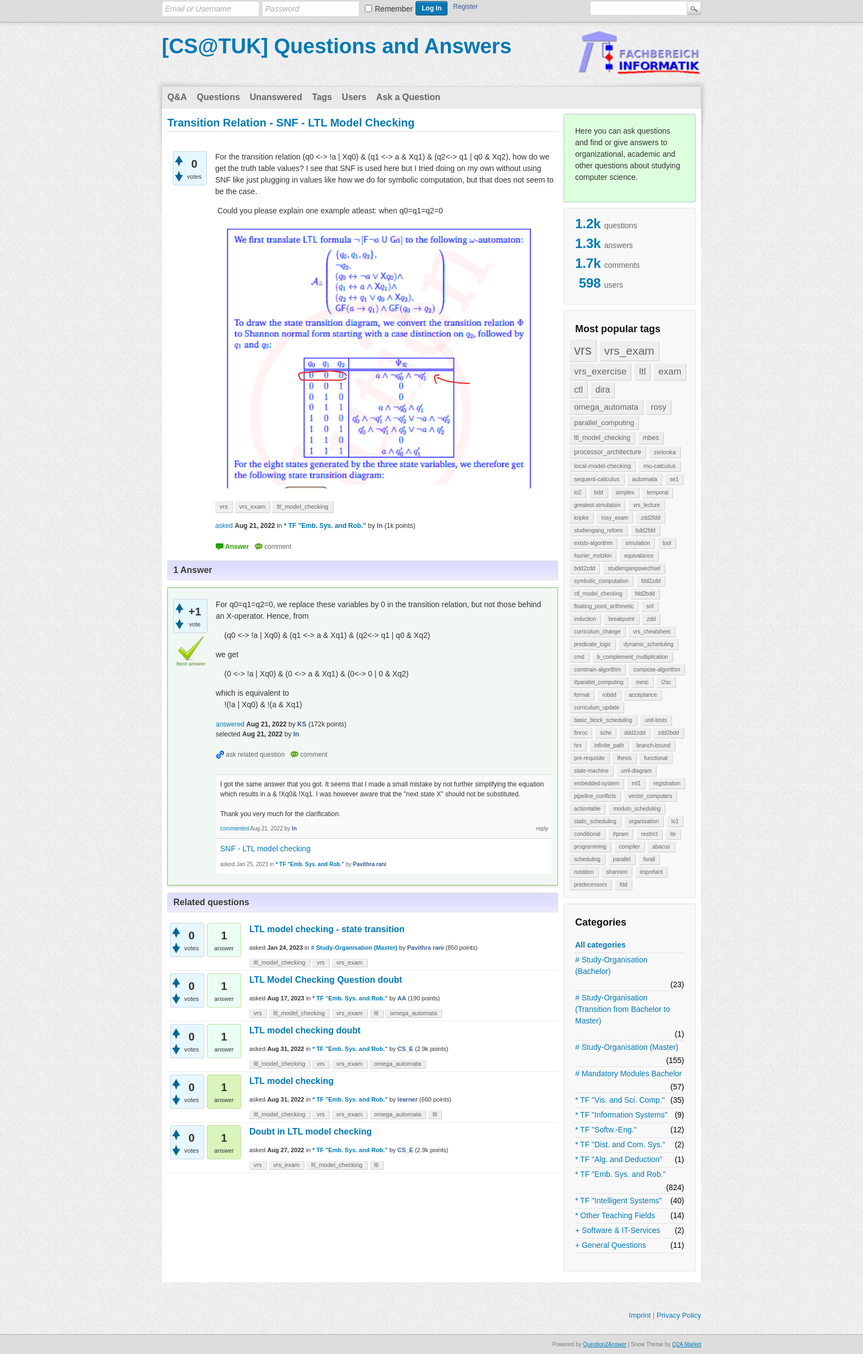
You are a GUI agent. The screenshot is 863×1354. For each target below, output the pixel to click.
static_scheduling (595, 821)
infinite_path (609, 745)
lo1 (675, 821)
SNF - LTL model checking (265, 848)
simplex (625, 492)
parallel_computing (604, 423)
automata (644, 479)
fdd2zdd (651, 581)
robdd (609, 695)
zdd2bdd (668, 733)
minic (642, 682)
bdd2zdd (584, 568)
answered (230, 724)
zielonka (665, 452)
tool (667, 543)
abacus (661, 847)
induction (585, 619)
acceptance (643, 695)
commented (234, 828)
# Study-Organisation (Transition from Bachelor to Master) (622, 1009)
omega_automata (606, 406)
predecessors (590, 885)
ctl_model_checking (598, 594)
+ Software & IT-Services (617, 1230)
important (651, 872)
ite (673, 834)
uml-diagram (636, 771)
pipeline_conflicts (595, 796)
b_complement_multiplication (632, 657)
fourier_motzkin (592, 556)
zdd (651, 619)
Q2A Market (686, 1344)
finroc (580, 733)
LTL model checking (291, 1081)
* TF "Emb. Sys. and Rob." (620, 1174)
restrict (649, 834)
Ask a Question (408, 97)
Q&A (177, 97)
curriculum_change (597, 632)
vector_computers (650, 796)
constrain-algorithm (597, 670)
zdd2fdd (650, 518)
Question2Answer (604, 1344)
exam (669, 371)
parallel (622, 859)
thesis (624, 758)
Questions (218, 97)
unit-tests (655, 720)
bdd (598, 492)
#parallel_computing (599, 682)
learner (407, 1099)
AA (401, 998)
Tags (322, 97)
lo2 (577, 492)
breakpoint (622, 619)
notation (584, 872)
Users (354, 97)
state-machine (591, 771)
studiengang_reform (598, 530)
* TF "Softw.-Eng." (606, 1129)
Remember (394, 9)
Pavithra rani (425, 947)
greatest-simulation (597, 505)
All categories (600, 944)
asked (224, 526)
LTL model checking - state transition (327, 929)
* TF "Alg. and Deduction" (618, 1159)
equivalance (638, 556)
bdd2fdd (646, 530)
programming (590, 847)
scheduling (587, 859)
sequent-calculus (597, 479)
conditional (587, 834)
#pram (621, 834)
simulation (637, 543)
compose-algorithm (656, 670)
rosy (659, 406)
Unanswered (276, 97)
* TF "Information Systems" (621, 1114)
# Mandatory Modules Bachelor (628, 1073)
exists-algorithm (593, 543)
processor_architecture (607, 452)
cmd (579, 657)
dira (603, 389)
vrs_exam (629, 350)
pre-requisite (589, 758)
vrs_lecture (646, 505)
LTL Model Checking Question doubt (325, 979)
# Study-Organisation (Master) (627, 1047)
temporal (657, 492)
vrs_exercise (600, 371)
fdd (623, 885)
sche (605, 733)
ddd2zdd (634, 733)
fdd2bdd (645, 594)
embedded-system (596, 783)
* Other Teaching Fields (615, 1215)
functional (656, 758)
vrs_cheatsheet (651, 632)
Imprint (640, 1315)
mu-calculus (659, 466)
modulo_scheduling (636, 809)
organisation (644, 821)
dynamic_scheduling (649, 644)
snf (649, 606)
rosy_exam (614, 518)
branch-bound (653, 745)
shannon (616, 872)
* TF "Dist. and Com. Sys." (620, 1144)
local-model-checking (602, 466)
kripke (581, 518)
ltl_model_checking (602, 438)
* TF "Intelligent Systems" (618, 1200)
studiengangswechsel (634, 568)
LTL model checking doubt (305, 1030)
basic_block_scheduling (603, 720)
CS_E (405, 1048)
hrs (578, 745)
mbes (651, 438)
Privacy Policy (679, 1315)
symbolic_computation (601, 581)
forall (649, 859)
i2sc (666, 682)
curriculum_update (596, 707)
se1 (674, 479)
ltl (642, 371)
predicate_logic (592, 644)
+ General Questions (610, 1245)
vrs (583, 350)
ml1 (636, 783)
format (581, 695)
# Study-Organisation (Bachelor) (611, 965)
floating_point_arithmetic (603, 606)
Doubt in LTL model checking (310, 1131)
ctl (578, 389)
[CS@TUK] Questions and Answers (336, 46)
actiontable (587, 809)
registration (666, 783)
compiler (629, 847)
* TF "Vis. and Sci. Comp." (620, 1100)
